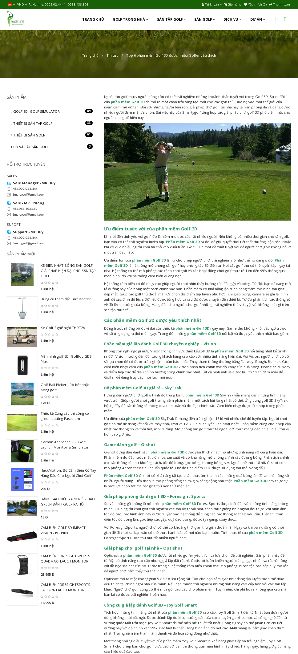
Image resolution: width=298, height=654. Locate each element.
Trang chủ (90, 55)
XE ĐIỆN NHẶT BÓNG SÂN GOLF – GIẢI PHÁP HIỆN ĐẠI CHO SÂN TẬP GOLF (68, 270)
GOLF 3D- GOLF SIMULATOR (51, 111)
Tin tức (112, 55)
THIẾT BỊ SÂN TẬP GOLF (51, 123)
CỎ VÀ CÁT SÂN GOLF (51, 146)
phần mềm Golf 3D (176, 228)
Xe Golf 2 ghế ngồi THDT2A (63, 327)
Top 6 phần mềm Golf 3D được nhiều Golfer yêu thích (171, 55)
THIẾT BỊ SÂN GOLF (51, 134)
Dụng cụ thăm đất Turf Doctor (66, 299)
